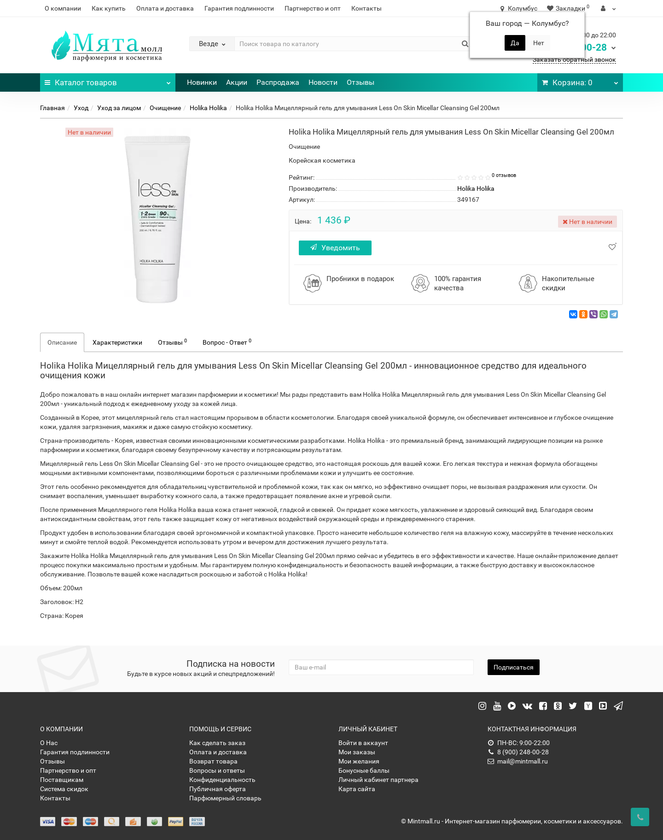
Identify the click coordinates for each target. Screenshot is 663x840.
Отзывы (360, 82)
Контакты (366, 8)
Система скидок (64, 789)
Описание (62, 342)
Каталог (108, 80)
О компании (63, 8)
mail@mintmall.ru (518, 761)
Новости (322, 82)
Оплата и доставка (165, 8)
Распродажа (277, 82)
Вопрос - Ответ (227, 342)
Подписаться (514, 667)
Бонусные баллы (364, 770)
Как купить (109, 8)
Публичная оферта (217, 789)
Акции (236, 82)
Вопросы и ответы (217, 770)
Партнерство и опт (313, 8)
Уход (81, 108)
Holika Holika (208, 108)
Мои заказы (356, 752)
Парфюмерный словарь (225, 798)
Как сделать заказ (217, 742)
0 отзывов (504, 175)
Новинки (202, 82)
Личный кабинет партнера (378, 779)
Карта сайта (356, 789)
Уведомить (335, 247)
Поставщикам (61, 779)
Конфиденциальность (222, 779)
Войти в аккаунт (363, 742)
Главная (52, 108)
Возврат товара (213, 761)
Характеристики (117, 342)
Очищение (165, 108)
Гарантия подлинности (239, 8)
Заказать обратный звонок (574, 59)
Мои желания (358, 761)
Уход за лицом (119, 108)
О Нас (49, 742)
